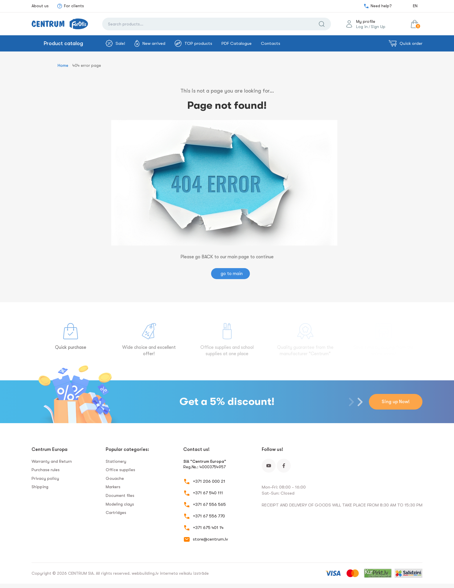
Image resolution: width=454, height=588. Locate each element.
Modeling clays (120, 504)
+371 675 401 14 (208, 527)
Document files (120, 495)
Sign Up (378, 26)
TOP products (193, 43)
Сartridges (116, 512)
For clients (70, 6)
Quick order (405, 43)
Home (63, 65)
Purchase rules (46, 469)
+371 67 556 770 (209, 516)
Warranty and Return (52, 461)
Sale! (115, 43)
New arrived (149, 43)
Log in (362, 26)
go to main (232, 273)
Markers (113, 486)
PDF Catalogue (236, 43)
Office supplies (120, 469)
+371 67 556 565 (209, 504)
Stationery (116, 461)
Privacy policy (45, 478)
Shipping (40, 486)
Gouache (115, 478)
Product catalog (63, 43)
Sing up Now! (396, 401)
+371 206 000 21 (209, 481)
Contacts (270, 43)
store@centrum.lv (210, 539)
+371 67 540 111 (208, 492)
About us (40, 5)
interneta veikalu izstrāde (184, 573)
